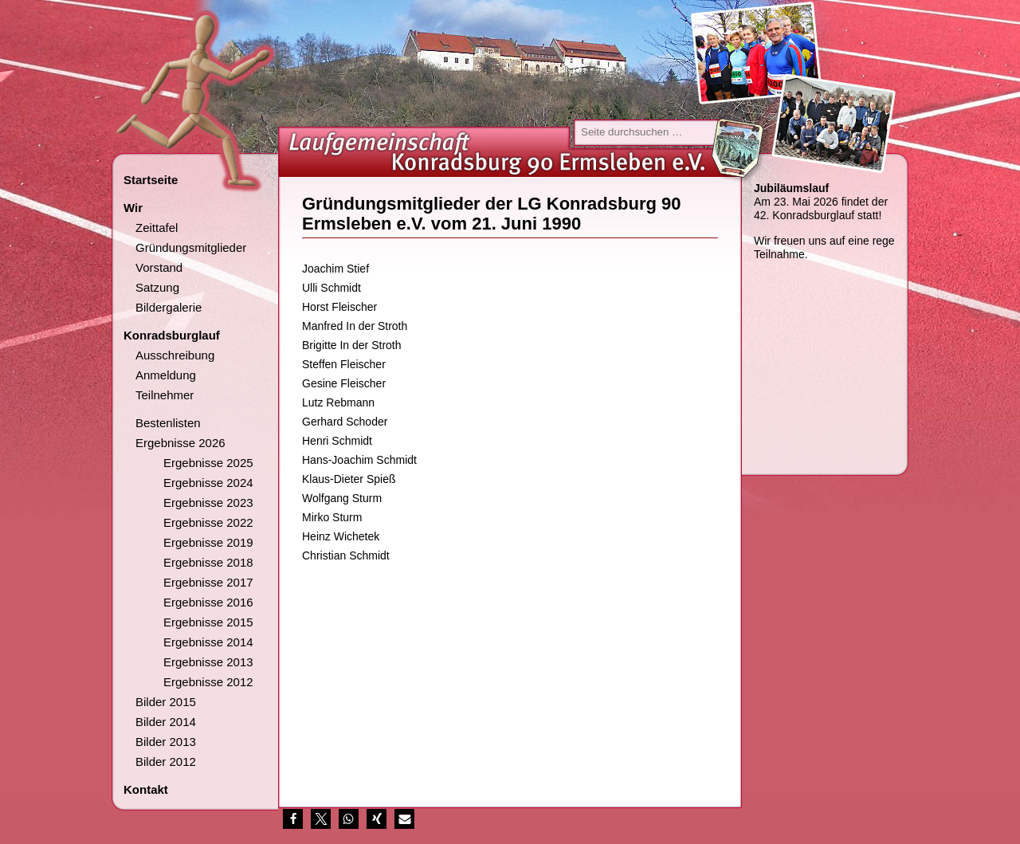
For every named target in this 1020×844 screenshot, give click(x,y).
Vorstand (158, 267)
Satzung (157, 287)
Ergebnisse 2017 (208, 582)
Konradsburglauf (172, 335)
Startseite (151, 179)
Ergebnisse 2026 (180, 442)
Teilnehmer (164, 395)
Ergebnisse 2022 (208, 522)
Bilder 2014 (165, 721)
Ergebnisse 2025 (208, 462)
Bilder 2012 (165, 761)
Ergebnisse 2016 (208, 602)
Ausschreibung (174, 355)
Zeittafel (156, 227)
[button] (293, 819)
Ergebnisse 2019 (208, 542)
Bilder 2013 (165, 741)
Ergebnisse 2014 (208, 642)
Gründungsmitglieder (190, 247)
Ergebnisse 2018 (208, 562)
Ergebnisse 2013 (208, 662)
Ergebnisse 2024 (208, 482)
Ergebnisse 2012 (208, 682)
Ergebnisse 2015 (208, 622)
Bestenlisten (168, 423)
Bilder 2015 (165, 702)
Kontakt (146, 789)
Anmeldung (165, 375)
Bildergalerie (168, 307)
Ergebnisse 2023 (208, 502)
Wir (133, 207)
